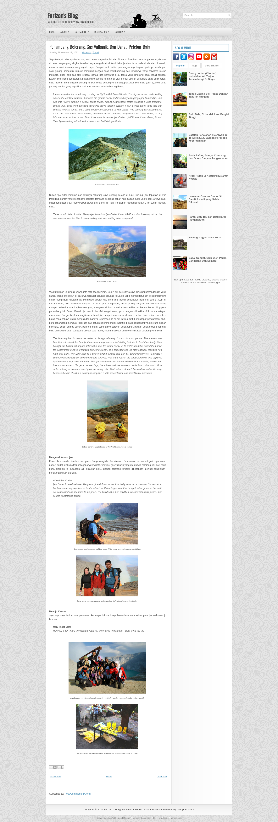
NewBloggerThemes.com (170, 818)
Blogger (215, 282)
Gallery (121, 31)
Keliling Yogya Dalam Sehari (205, 237)
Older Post (162, 776)
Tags (194, 65)
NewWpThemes (114, 818)
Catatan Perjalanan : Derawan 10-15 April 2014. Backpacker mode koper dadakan (208, 137)
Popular (180, 65)
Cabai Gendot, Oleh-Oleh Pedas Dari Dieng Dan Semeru (207, 259)
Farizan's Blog (62, 15)
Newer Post (55, 776)
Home (52, 32)
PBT (154, 818)
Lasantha (145, 818)
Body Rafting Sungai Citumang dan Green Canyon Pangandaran (208, 157)
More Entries (212, 65)
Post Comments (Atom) (78, 793)
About (66, 31)
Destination (103, 31)
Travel (95, 52)
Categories (83, 31)
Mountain (86, 52)
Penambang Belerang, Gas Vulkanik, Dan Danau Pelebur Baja (99, 46)
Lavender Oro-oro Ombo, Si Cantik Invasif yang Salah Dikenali (205, 199)
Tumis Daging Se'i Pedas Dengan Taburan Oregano (208, 95)
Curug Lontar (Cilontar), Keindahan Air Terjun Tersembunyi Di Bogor (203, 76)
